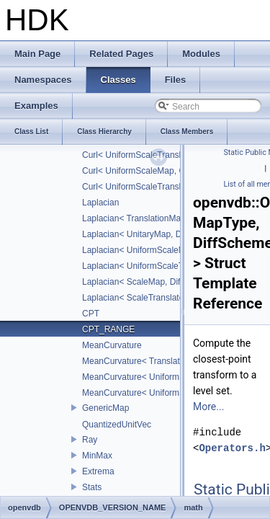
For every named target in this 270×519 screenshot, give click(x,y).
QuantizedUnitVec (116, 425)
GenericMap (105, 408)
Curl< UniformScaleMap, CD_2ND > (151, 171)
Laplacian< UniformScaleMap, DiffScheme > (167, 250)
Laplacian (100, 203)
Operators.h (232, 448)
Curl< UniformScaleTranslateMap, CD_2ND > (169, 187)
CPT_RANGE (108, 329)
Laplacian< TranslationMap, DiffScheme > (162, 218)
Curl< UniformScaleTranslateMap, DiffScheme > (174, 155)
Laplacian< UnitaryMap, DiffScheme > (155, 234)
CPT (90, 314)
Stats (92, 487)
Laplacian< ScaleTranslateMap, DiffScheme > (169, 298)
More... (208, 406)
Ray (89, 440)
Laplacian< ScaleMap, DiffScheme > (152, 282)
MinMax (97, 456)
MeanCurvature (112, 345)
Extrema (98, 471)
